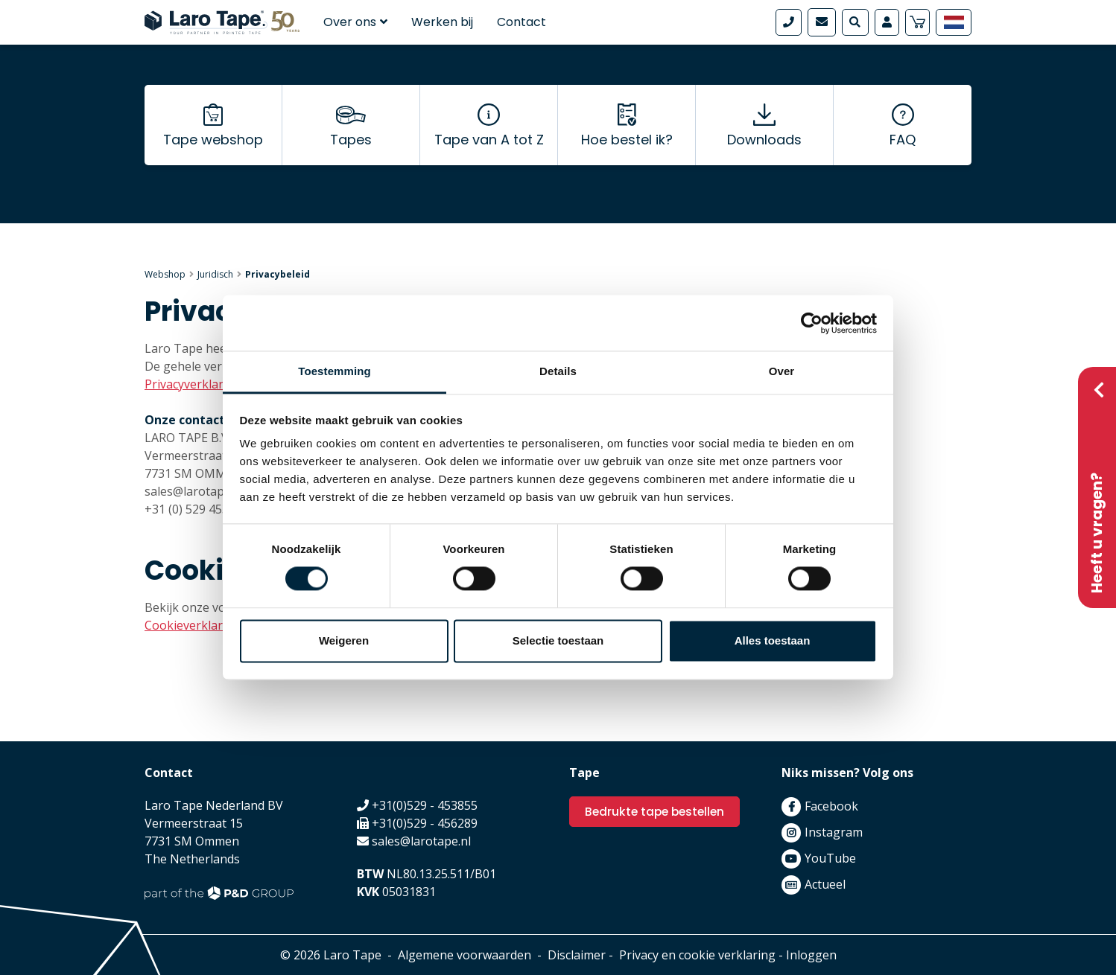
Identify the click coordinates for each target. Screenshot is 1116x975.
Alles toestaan (773, 640)
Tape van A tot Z (489, 149)
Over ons (355, 22)
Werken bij (442, 22)
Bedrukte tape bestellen (657, 811)
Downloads (764, 149)
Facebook (831, 806)
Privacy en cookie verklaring (697, 955)
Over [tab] (782, 371)
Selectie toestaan (558, 640)
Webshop (165, 274)
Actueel (825, 884)
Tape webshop (213, 149)
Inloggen (811, 955)
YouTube (830, 858)
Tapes (351, 149)
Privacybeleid (277, 274)
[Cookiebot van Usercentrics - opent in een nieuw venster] (811, 323)
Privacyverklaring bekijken (218, 384)
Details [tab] (558, 371)
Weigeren (344, 640)
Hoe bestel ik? (627, 149)
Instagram (834, 832)
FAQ (903, 149)
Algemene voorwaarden (464, 955)
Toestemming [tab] (334, 371)
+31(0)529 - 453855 (425, 805)
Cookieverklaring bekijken (219, 625)
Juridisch (215, 274)
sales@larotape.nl (421, 841)
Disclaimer (577, 955)
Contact (521, 22)
